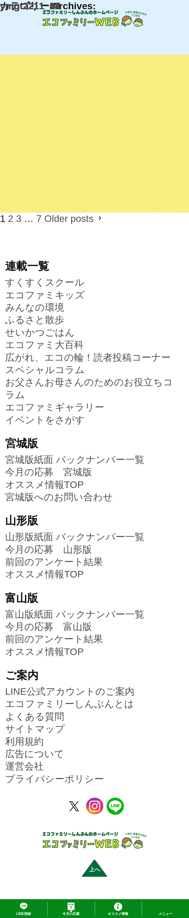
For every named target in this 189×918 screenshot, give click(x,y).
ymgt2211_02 (30, 6)
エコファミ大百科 (44, 344)
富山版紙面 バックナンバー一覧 (74, 614)
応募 (71, 914)
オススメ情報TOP (44, 484)
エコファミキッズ (45, 295)
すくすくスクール (44, 282)
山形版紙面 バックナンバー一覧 (74, 537)
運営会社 (24, 766)
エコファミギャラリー (54, 407)
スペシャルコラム (45, 370)
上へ (94, 869)
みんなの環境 (34, 307)
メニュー (165, 914)
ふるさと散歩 (34, 319)
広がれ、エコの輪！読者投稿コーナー (88, 357)
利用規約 (24, 741)
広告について (34, 754)
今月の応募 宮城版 (48, 472)
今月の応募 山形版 (48, 549)
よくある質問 (34, 716)
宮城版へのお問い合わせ (59, 497)
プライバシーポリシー (54, 779)
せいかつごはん (40, 332)
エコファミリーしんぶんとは (69, 704)
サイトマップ (35, 729)
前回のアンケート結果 (54, 562)
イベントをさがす (45, 420)
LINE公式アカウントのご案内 (69, 691)
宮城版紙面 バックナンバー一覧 (74, 459)
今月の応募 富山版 (48, 626)
